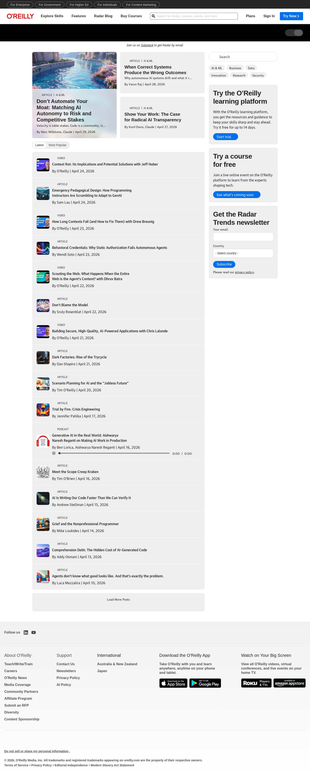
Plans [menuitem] (250, 16)
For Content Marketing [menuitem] (141, 4)
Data (251, 68)
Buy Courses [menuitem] (131, 16)
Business (235, 68)
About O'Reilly (17, 655)
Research (239, 75)
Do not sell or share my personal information (36, 751)
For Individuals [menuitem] (107, 4)
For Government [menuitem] (50, 4)
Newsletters (66, 671)
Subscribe (224, 264)
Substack (147, 45)
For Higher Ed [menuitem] (79, 4)
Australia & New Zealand (117, 664)
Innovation (218, 75)
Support (64, 655)
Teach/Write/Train (18, 664)
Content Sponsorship (21, 719)
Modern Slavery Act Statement (112, 765)
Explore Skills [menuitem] (52, 16)
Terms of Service (16, 765)
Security (258, 75)
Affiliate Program (18, 698)
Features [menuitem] (78, 16)
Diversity (11, 712)
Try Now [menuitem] (291, 16)
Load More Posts (118, 599)
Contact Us (66, 664)
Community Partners (21, 691)
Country (218, 245)
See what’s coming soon (235, 194)
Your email (220, 229)
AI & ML (216, 68)
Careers (10, 671)
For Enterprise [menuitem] (20, 4)
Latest (39, 145)
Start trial (224, 136)
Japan (102, 671)
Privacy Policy (68, 678)
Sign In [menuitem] (269, 16)
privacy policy (244, 272)
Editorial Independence (71, 765)
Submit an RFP (16, 705)
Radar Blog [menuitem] (103, 16)
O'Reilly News (15, 678)
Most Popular (57, 145)
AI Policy (64, 685)
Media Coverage (17, 685)
